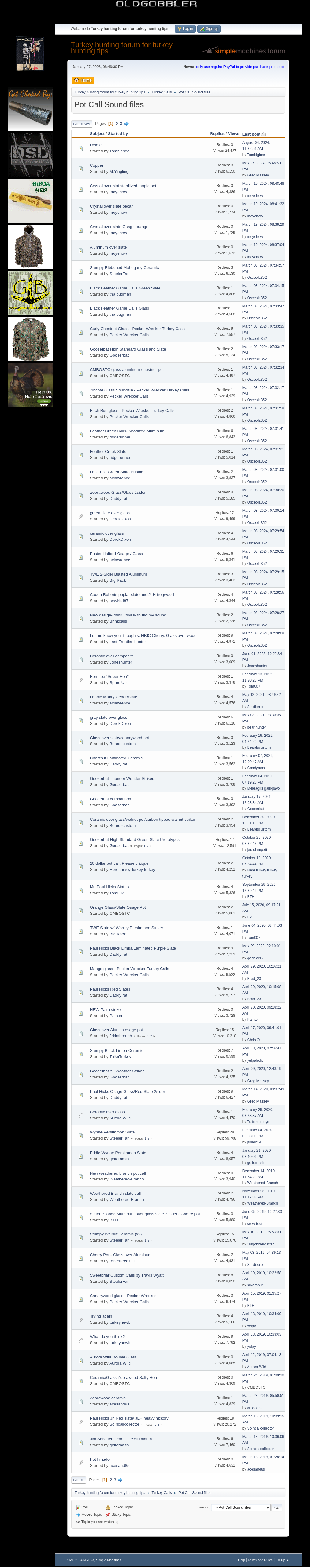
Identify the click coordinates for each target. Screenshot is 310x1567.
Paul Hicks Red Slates (110, 989)
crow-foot (254, 1224)
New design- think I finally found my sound (128, 615)
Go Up (78, 1480)
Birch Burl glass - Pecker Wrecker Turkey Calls (132, 410)
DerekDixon (120, 519)
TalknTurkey (120, 1056)
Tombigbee (119, 151)
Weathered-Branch (127, 1179)
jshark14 (254, 1142)
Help (241, 1560)
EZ (249, 917)
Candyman (256, 768)
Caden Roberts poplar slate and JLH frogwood (132, 594)
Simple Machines (108, 1560)
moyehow (118, 192)
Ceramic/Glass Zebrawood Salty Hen (123, 1377)
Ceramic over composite (112, 656)
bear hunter (256, 727)
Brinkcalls (118, 621)
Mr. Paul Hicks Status (109, 887)
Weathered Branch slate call (115, 1193)
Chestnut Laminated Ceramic (116, 758)
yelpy (251, 1326)
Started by (118, 133)
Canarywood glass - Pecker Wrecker (123, 1295)
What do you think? (107, 1336)
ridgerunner (120, 437)
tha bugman (120, 294)
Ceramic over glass (107, 1112)
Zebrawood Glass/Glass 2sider (118, 492)
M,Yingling (119, 171)
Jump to (203, 1507)
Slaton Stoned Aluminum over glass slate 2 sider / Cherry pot (145, 1214)
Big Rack (118, 580)
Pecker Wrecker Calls (129, 335)
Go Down (81, 124)
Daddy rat (118, 498)
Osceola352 (257, 277)
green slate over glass (110, 513)
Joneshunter (121, 662)
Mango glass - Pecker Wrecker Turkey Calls (129, 968)
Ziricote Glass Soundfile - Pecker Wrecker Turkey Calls (139, 390)
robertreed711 (122, 1261)
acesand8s (119, 1404)
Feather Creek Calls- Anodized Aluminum (127, 431)
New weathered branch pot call (118, 1173)
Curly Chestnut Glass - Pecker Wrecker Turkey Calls (137, 328)
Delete (96, 145)
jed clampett (257, 850)
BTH (251, 897)
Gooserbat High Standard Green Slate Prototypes (135, 839)
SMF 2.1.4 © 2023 (80, 1560)
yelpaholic (255, 1060)
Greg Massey (258, 175)
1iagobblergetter (260, 1244)
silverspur (255, 1285)
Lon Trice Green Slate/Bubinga (118, 472)
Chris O (253, 1040)
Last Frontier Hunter (128, 641)
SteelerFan (119, 273)
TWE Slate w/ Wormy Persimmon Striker (126, 927)
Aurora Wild (120, 1118)
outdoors (254, 1408)
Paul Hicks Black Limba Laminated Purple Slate (133, 948)
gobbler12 (255, 958)
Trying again (101, 1316)
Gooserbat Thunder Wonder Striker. (122, 778)
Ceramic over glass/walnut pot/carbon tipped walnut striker (143, 819)
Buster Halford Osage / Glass (116, 553)
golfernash (119, 1159)
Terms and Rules (260, 1560)
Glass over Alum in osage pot (116, 1029)
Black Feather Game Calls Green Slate (125, 288)
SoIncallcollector (124, 1424)
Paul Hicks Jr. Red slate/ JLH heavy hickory (129, 1418)
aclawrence (120, 478)
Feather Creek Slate (108, 451)
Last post (254, 134)
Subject (97, 133)
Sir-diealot (255, 707)
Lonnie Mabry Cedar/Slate (113, 697)
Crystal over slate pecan (112, 206)
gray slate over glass (108, 717)
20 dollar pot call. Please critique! (120, 863)
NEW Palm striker (106, 1009)
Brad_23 (254, 978)
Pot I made (100, 1459)
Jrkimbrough (121, 1036)
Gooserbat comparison (110, 799)
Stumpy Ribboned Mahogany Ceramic (124, 267)
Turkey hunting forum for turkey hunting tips (122, 48)
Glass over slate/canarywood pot (119, 738)
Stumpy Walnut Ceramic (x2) (116, 1234)
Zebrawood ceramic (108, 1398)
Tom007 (253, 686)
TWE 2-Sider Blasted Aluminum (118, 574)
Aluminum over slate (108, 247)
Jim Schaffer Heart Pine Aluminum (121, 1439)
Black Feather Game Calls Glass (119, 308)
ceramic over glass (107, 533)
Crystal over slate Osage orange (119, 226)
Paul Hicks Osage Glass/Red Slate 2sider (127, 1091)
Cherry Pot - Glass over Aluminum (120, 1255)
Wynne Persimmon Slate (112, 1132)
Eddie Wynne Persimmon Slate (118, 1153)
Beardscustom (123, 743)
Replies (217, 133)
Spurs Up (118, 682)
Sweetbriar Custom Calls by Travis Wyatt (127, 1275)
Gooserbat (119, 355)
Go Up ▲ (282, 1560)
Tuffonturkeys (258, 1122)
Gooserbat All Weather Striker (117, 1071)
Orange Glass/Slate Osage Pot (118, 907)
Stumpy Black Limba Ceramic (117, 1050)
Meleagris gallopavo (263, 788)
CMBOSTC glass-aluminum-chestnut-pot (127, 369)
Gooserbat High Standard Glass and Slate (128, 349)
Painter (116, 1015)
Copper (96, 165)
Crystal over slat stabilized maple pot (123, 186)
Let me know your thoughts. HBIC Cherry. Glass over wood (143, 635)
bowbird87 (119, 600)
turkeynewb (120, 1322)
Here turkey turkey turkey (132, 869)
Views (234, 133)
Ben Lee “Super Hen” (109, 676)
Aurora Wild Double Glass (113, 1357)
